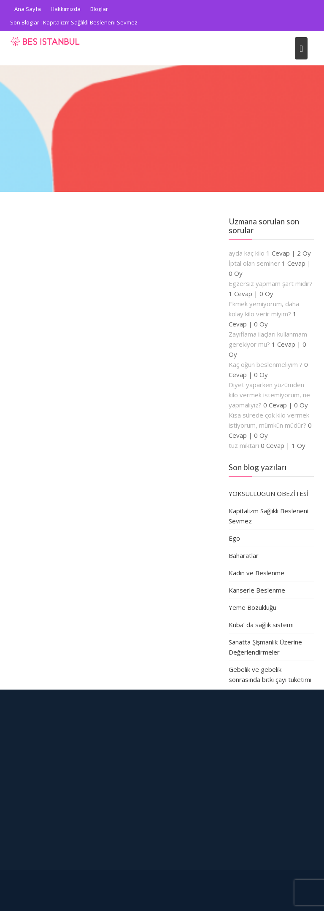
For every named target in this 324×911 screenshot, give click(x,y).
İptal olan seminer (254, 263)
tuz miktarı (244, 445)
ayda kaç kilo (247, 253)
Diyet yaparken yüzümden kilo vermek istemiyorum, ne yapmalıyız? (269, 394)
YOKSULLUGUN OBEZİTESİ (268, 493)
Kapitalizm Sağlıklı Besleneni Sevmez (90, 22)
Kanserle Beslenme (257, 590)
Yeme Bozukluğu (252, 607)
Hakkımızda (66, 9)
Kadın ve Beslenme (256, 573)
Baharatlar (244, 555)
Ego (234, 538)
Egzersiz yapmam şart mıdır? (271, 283)
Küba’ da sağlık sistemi (261, 624)
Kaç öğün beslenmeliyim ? (265, 364)
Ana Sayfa (27, 9)
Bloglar (99, 9)
